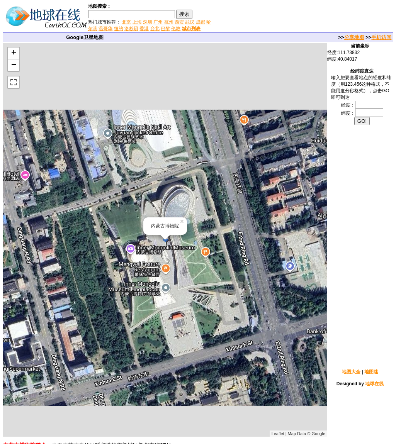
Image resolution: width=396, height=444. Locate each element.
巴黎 (165, 28)
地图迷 (371, 372)
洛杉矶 (131, 28)
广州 (158, 22)
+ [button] (13, 53)
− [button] (13, 65)
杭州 (168, 22)
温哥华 (105, 28)
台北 (155, 28)
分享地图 (354, 37)
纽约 (118, 28)
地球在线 (374, 383)
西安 (179, 22)
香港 (144, 28)
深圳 (147, 22)
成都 (200, 22)
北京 (126, 22)
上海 (137, 22)
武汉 (189, 22)
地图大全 (351, 372)
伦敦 (175, 28)
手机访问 (381, 37)
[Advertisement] (304, 17)
